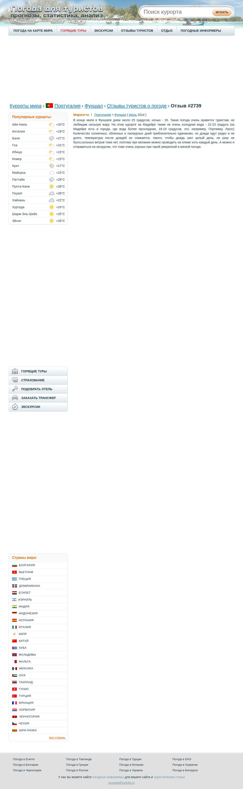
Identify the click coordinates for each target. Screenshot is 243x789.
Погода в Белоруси (185, 770)
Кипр (23, 634)
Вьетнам (26, 572)
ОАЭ (22, 675)
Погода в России (77, 770)
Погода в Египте (24, 759)
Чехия (24, 723)
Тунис (24, 689)
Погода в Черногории (27, 770)
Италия (25, 627)
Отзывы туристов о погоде (137, 106)
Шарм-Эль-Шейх (24, 214)
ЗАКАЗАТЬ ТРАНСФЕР (38, 398)
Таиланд (26, 682)
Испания (26, 620)
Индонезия (28, 613)
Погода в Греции (77, 764)
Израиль (25, 599)
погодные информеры (108, 777)
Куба (23, 647)
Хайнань (18, 200)
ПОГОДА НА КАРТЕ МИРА (33, 30)
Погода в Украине (131, 770)
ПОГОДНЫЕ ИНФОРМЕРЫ (201, 30)
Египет (25, 592)
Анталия (18, 131)
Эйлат (16, 221)
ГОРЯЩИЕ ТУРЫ (73, 30)
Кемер (17, 159)
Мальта (25, 661)
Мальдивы (27, 654)
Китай (24, 641)
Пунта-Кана (21, 186)
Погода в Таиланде (79, 759)
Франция (26, 702)
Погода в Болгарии (25, 764)
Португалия (67, 106)
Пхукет (17, 193)
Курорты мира (26, 106)
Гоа (14, 145)
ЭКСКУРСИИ (103, 30)
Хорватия (27, 709)
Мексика (26, 668)
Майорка (19, 172)
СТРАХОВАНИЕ (32, 380)
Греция (25, 579)
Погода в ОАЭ (181, 759)
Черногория (29, 716)
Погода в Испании (131, 764)
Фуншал (94, 106)
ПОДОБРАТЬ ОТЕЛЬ (36, 389)
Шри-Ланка (28, 730)
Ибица (17, 152)
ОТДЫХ (167, 30)
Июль (133, 115)
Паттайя (18, 179)
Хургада (18, 207)
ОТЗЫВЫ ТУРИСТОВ (137, 30)
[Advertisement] (121, 69)
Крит (15, 166)
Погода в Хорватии (185, 764)
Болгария (27, 565)
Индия (24, 606)
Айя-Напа (19, 124)
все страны (57, 737)
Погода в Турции (130, 759)
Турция (25, 696)
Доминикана (29, 585)
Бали (16, 138)
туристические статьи (169, 777)
